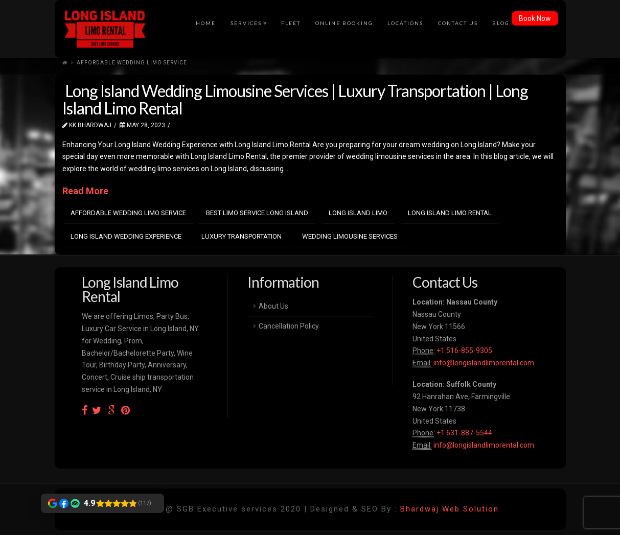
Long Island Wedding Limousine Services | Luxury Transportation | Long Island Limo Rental (295, 99)
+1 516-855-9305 (463, 350)
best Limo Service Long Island (257, 213)
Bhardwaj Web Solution (449, 509)
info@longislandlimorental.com (483, 363)
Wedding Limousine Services (350, 236)
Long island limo (358, 213)
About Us (273, 306)
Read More (85, 190)
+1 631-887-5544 (463, 433)
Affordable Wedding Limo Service (128, 213)
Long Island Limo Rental (450, 213)
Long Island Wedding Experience (126, 236)
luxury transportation (241, 236)
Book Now (535, 18)
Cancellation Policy (289, 326)
